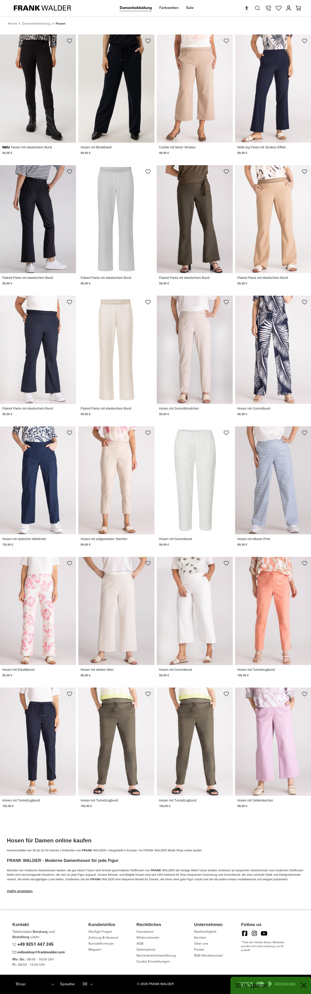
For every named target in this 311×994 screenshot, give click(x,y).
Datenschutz (146, 950)
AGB (140, 944)
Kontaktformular (101, 944)
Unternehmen (208, 924)
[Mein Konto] (289, 8)
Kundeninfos (101, 924)
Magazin (95, 950)
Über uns (201, 944)
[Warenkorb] (298, 8)
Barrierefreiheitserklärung (156, 955)
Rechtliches (149, 924)
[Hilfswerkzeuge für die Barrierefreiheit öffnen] (246, 8)
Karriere (200, 938)
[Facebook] (244, 933)
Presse (199, 950)
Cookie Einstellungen (153, 961)
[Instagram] (254, 933)
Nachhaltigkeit (205, 932)
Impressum (145, 932)
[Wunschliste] (278, 8)
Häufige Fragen (100, 932)
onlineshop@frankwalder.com (38, 952)
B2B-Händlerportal (208, 955)
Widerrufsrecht (148, 938)
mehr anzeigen (20, 891)
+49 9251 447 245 (33, 945)
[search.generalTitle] (257, 8)
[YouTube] (264, 933)
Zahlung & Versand (103, 938)
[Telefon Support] (268, 8)
